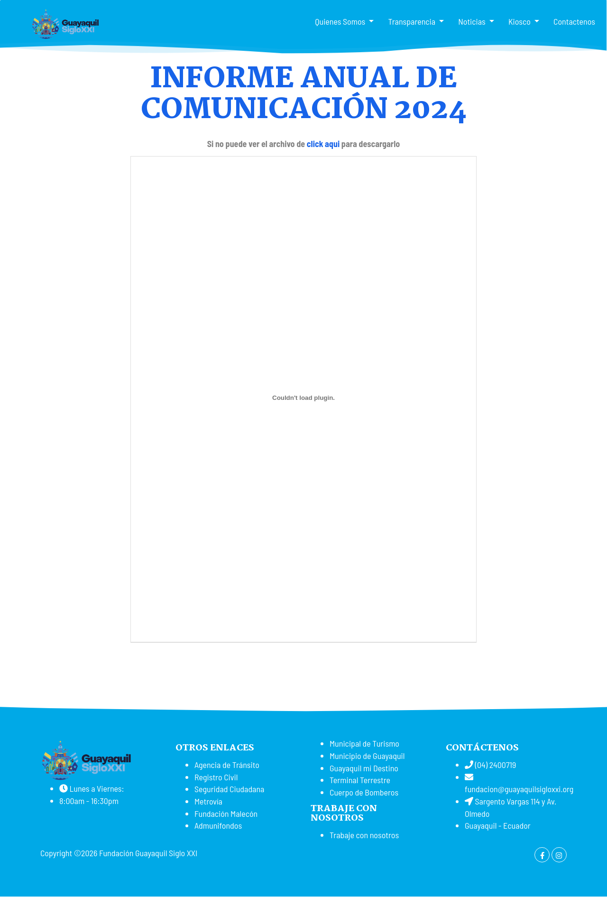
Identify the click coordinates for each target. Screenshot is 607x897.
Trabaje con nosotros (364, 835)
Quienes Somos (341, 21)
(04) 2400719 (494, 764)
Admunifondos (218, 825)
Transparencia (412, 21)
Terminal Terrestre (360, 780)
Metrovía (208, 801)
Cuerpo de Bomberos (364, 792)
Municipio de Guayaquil (367, 755)
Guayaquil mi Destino (364, 768)
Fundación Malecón (226, 813)
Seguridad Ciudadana (229, 789)
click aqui (323, 144)
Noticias (472, 21)
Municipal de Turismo (364, 743)
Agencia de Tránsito (226, 764)
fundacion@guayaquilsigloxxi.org (519, 789)
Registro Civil (216, 777)
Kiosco (520, 21)
